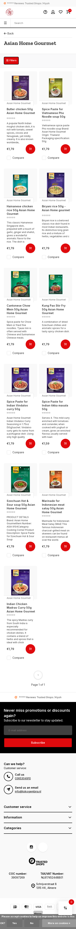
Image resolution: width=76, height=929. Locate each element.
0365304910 (23, 778)
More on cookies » (59, 923)
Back (9, 33)
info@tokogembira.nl (28, 791)
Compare (18, 157)
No (32, 923)
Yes (14, 923)
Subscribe (38, 742)
